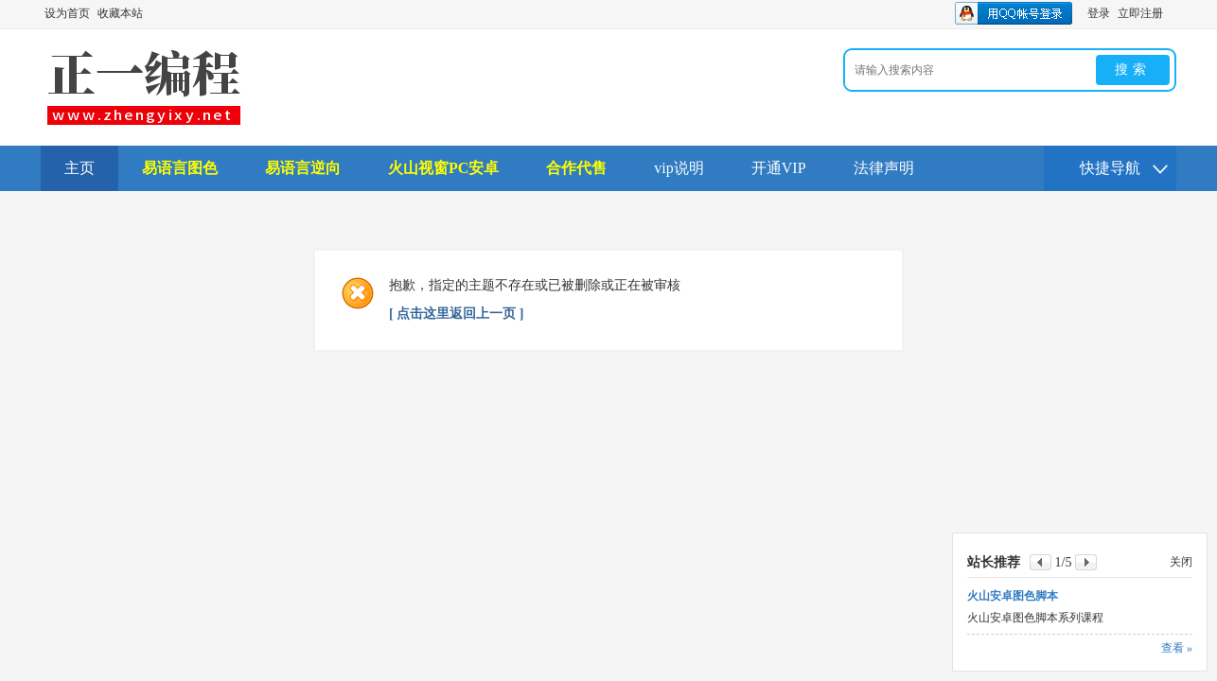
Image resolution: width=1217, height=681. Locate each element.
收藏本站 (120, 13)
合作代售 (576, 168)
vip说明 (678, 168)
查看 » (1176, 648)
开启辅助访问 (1171, 13)
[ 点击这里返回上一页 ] (456, 313)
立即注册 (1140, 13)
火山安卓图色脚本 (1012, 595)
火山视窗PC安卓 (443, 168)
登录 (1098, 13)
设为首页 (67, 13)
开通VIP (778, 168)
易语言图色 (180, 168)
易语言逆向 (303, 168)
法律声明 (884, 168)
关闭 (1181, 561)
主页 (79, 168)
